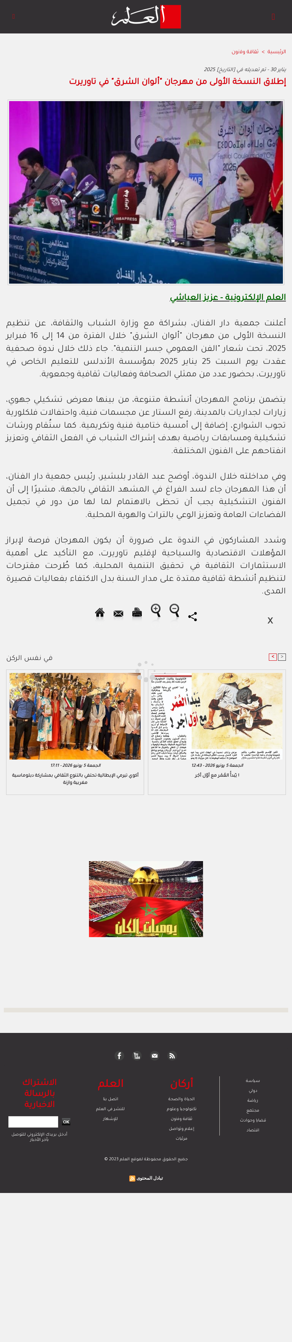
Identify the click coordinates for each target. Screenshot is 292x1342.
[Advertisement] (71, 671)
